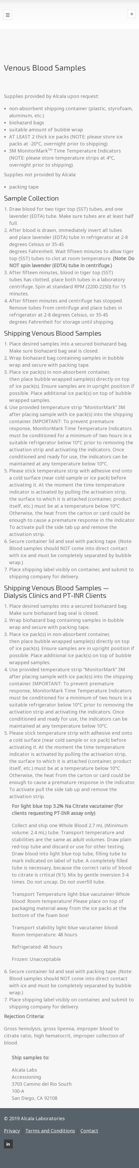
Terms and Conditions (50, 1131)
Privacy (12, 1131)
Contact (89, 1131)
